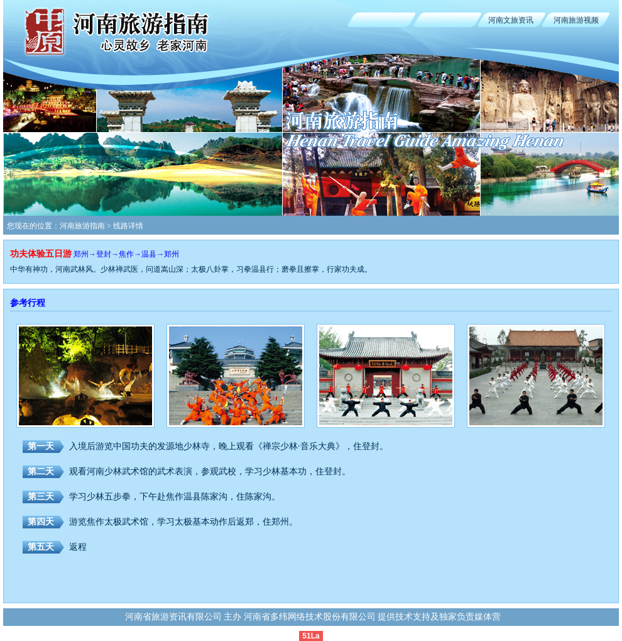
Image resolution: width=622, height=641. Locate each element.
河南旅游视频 (576, 20)
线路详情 (128, 225)
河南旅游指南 (82, 225)
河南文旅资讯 (510, 20)
